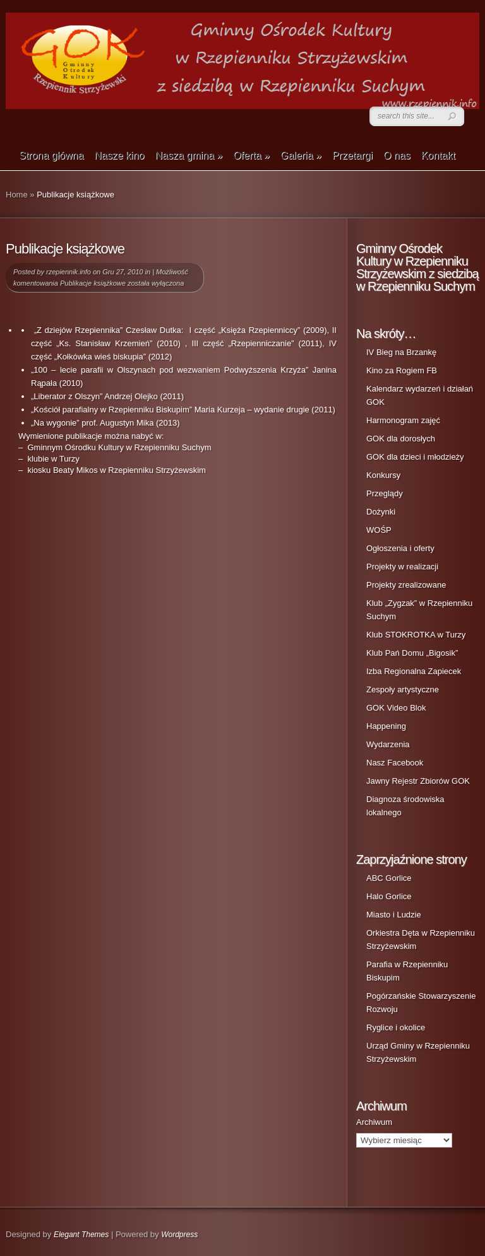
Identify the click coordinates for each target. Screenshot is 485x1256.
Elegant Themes (81, 1234)
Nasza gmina (188, 155)
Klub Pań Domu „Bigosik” (412, 653)
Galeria (300, 155)
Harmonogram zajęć (403, 420)
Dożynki (380, 511)
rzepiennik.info (68, 272)
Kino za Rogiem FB (401, 370)
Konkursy (383, 475)
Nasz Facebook (394, 762)
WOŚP (379, 530)
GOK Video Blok (396, 707)
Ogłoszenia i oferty (400, 548)
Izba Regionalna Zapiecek (413, 671)
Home (17, 194)
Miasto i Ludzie (393, 914)
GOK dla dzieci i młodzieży (415, 457)
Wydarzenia (388, 744)
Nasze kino (119, 155)
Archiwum (374, 1122)
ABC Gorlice (389, 878)
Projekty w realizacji (402, 566)
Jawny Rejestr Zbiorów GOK (418, 781)
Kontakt (438, 155)
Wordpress (179, 1234)
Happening (386, 726)
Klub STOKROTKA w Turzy (415, 634)
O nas (396, 155)
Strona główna (51, 155)
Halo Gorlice (389, 896)
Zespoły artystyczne (402, 689)
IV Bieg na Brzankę (401, 352)
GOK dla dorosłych (400, 438)
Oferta (251, 155)
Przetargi (352, 155)
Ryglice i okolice (395, 1027)
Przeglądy (384, 493)
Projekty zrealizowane (406, 585)
